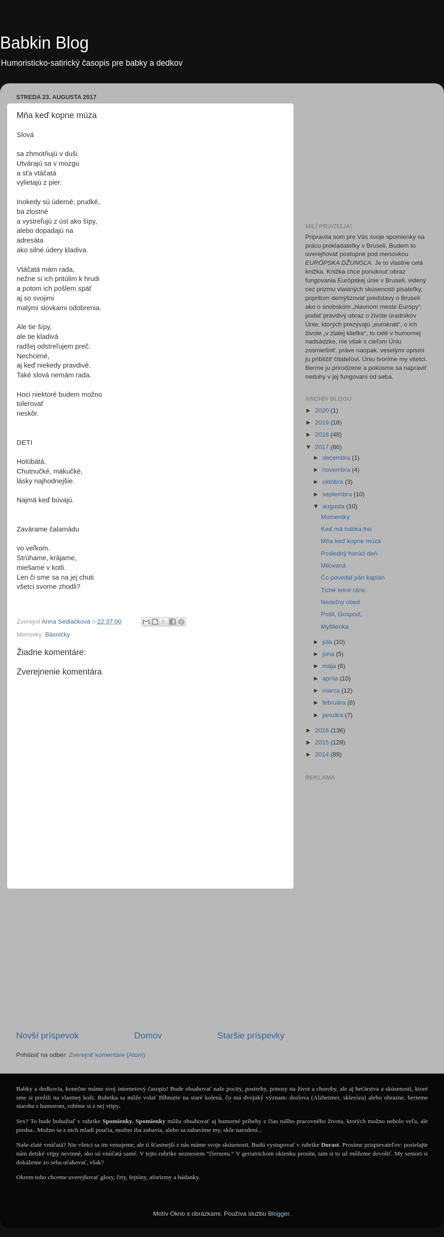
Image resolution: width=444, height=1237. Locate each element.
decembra (337, 457)
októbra (333, 481)
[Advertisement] (150, 959)
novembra (337, 469)
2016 (323, 730)
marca (331, 690)
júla (328, 641)
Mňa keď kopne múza (351, 540)
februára (334, 702)
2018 (323, 434)
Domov (148, 1035)
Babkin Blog (44, 42)
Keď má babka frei (346, 528)
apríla (331, 678)
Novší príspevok (47, 1035)
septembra (338, 494)
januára (333, 715)
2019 (323, 422)
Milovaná (333, 565)
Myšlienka (335, 626)
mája (330, 665)
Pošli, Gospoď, (341, 614)
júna (329, 653)
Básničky (57, 634)
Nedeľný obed (340, 602)
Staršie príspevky (250, 1035)
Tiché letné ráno (343, 590)
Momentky (335, 516)
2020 (323, 410)
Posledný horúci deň (349, 553)
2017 (323, 447)
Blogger (278, 1213)
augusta (334, 506)
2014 (323, 754)
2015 (323, 742)
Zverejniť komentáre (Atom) (107, 1054)
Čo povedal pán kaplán (353, 577)
